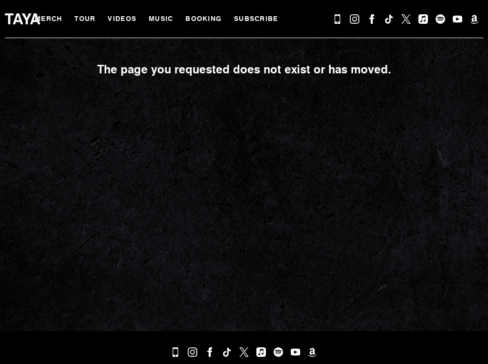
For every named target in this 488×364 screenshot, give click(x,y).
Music (161, 19)
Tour (84, 19)
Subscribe (256, 19)
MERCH (48, 19)
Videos (122, 19)
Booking (203, 19)
